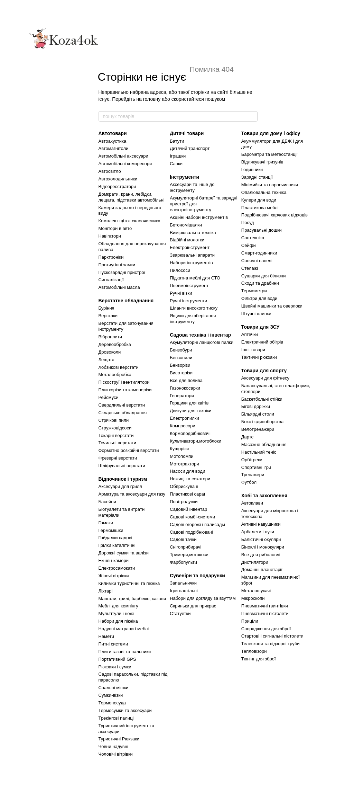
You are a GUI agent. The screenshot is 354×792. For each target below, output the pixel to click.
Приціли (249, 621)
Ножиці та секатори (190, 478)
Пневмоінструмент (189, 285)
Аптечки (249, 334)
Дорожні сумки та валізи (124, 552)
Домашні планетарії (261, 569)
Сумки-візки (111, 695)
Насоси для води (187, 471)
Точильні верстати (118, 442)
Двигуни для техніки (190, 410)
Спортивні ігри (256, 467)
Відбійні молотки (187, 239)
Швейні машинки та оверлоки (271, 306)
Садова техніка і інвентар (200, 335)
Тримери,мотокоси (189, 554)
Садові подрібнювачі (191, 532)
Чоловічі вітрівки (116, 754)
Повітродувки (183, 501)
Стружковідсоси (115, 427)
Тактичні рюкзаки (259, 357)
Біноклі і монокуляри (262, 547)
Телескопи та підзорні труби (270, 643)
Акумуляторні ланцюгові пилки (201, 342)
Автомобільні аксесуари (123, 156)
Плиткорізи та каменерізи (125, 389)
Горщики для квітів (189, 403)
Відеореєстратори (117, 186)
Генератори (182, 395)
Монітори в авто (115, 228)
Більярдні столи (257, 414)
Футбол (249, 482)
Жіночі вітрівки (114, 575)
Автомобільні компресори (125, 163)
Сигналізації (111, 279)
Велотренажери (257, 429)
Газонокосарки (185, 388)
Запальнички (183, 583)
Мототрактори (184, 463)
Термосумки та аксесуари (125, 710)
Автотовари (113, 133)
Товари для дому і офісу (270, 133)
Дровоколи (110, 352)
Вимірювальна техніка (193, 232)
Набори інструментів (191, 262)
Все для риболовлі (260, 554)
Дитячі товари (187, 133)
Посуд (247, 222)
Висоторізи (181, 372)
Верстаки (108, 315)
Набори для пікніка (118, 621)
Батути (177, 141)
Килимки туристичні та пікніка (129, 583)
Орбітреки (251, 459)
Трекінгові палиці (116, 718)
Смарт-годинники (259, 253)
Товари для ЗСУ (260, 327)
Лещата (106, 359)
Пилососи (180, 270)
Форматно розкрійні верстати (129, 450)
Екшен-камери (114, 560)
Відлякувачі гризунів (262, 161)
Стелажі (249, 268)
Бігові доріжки (255, 406)
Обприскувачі (184, 486)
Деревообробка (115, 344)
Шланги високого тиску (193, 308)
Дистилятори (254, 562)
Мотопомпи (181, 456)
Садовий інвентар (188, 509)
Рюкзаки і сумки (115, 666)
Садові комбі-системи (192, 516)
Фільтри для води (259, 298)
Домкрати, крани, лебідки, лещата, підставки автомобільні (132, 197)
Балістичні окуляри (261, 539)
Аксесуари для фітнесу (265, 378)
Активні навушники (261, 524)
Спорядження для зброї (266, 628)
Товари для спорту (264, 370)
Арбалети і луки (257, 531)
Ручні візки (181, 293)
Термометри (254, 290)
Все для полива (186, 380)
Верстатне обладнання (126, 300)
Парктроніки (111, 257)
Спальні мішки (114, 687)
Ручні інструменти (188, 300)
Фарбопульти (183, 562)
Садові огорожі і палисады (197, 524)
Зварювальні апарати (192, 255)
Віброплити (110, 336)
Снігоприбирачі (185, 547)
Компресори (182, 425)
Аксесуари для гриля (120, 486)
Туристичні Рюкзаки (119, 738)
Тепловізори (254, 651)
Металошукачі (256, 590)
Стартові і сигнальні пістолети (272, 636)
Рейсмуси (109, 397)
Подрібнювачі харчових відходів (274, 214)
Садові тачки (183, 539)
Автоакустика (113, 141)
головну (152, 99)
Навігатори (110, 236)
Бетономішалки (186, 225)
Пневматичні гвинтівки (264, 605)
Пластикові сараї (187, 494)
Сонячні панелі (256, 260)
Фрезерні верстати (118, 458)
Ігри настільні (184, 590)
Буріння (106, 308)
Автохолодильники (118, 178)
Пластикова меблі (260, 207)
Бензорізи (180, 365)
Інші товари (253, 349)
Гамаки (106, 522)
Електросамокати (117, 568)
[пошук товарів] (252, 116)
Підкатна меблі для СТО (195, 278)
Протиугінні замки (117, 264)
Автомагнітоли (114, 148)
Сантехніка (252, 237)
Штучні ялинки (256, 313)
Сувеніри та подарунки (197, 575)
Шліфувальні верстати (122, 465)
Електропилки (184, 418)
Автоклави (252, 503)
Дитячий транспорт (189, 148)
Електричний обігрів (262, 342)
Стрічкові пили (114, 420)
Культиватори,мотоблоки (195, 441)
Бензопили (181, 357)
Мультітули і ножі (116, 613)
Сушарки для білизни (263, 275)
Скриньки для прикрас (193, 605)
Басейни (107, 501)
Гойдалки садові (115, 537)
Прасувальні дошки (261, 230)
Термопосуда (112, 702)
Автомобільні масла (119, 287)
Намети (106, 636)
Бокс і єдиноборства (262, 421)
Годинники (252, 169)
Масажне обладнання (264, 444)
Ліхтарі (106, 591)
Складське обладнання (123, 412)
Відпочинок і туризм (123, 479)
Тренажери (252, 474)
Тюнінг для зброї (258, 658)
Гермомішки (111, 530)
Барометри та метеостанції (269, 154)
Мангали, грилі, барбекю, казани (132, 598)
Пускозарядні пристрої (122, 272)
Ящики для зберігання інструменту (193, 318)
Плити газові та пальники (125, 651)
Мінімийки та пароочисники (269, 184)
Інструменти (184, 177)
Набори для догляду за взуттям (203, 598)
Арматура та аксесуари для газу (132, 494)
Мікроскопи (253, 598)
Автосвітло (110, 171)
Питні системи (113, 644)
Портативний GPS (117, 659)
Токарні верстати (116, 435)
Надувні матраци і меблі (124, 628)
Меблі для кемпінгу (118, 605)
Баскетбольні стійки (261, 399)
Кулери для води (258, 200)
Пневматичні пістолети (265, 613)
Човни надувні (113, 746)
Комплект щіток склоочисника (129, 220)
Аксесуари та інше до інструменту (192, 187)
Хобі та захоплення (264, 495)
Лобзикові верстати (119, 367)
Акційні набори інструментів (199, 217)
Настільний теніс (258, 452)
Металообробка (115, 374)
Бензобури (181, 350)
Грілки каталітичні (117, 545)
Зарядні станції (257, 177)
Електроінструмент (189, 247)
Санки (176, 163)
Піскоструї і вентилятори (124, 382)
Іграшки (178, 156)
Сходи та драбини (260, 283)
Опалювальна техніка (264, 192)
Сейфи (248, 245)
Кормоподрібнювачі (190, 433)
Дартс (247, 436)
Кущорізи (179, 448)
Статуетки (180, 613)
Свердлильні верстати (122, 405)
